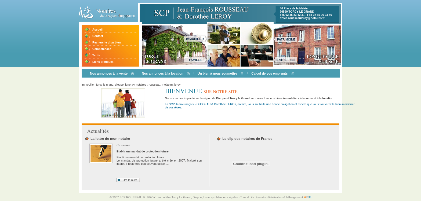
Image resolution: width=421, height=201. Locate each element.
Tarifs (96, 55)
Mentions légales (227, 197)
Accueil (97, 29)
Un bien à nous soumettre (217, 73)
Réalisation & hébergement (290, 197)
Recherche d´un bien (106, 42)
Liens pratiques (103, 61)
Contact (97, 36)
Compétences (101, 48)
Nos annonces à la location (162, 73)
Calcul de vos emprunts (269, 73)
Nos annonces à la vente (109, 73)
